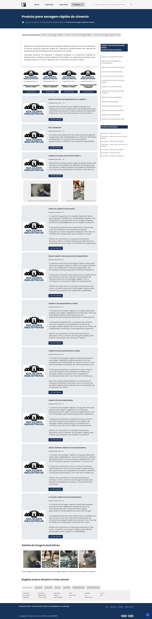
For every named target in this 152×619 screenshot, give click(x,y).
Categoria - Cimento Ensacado (111, 133)
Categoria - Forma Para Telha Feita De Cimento (114, 145)
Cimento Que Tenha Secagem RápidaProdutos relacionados (112, 47)
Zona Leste (66, 587)
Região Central (27, 587)
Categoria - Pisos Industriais (110, 153)
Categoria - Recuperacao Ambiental (112, 156)
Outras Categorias (109, 127)
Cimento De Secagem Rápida (111, 115)
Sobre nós (113, 607)
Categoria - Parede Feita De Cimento (112, 149)
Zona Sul (57, 587)
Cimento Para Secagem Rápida (112, 72)
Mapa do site (129, 607)
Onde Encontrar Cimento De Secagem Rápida (111, 62)
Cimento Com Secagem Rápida (112, 97)
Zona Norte (38, 587)
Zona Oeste (48, 587)
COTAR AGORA (31, 92)
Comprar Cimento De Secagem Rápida (78, 35)
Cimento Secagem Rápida (110, 102)
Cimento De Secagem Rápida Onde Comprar (113, 92)
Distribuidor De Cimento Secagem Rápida (113, 81)
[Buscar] (131, 4)
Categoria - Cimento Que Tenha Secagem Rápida (114, 137)
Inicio (107, 607)
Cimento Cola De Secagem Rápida (113, 110)
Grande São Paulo (78, 587)
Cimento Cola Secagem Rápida (52, 35)
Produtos (78, 4)
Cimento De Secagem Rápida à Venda (107, 35)
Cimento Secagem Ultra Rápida (112, 106)
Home (36, 4)
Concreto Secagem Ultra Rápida (113, 76)
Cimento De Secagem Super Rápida (113, 67)
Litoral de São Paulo (93, 587)
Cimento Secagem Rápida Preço (112, 57)
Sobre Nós (49, 4)
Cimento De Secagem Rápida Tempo (113, 119)
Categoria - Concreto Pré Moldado (112, 141)
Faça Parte (63, 4)
